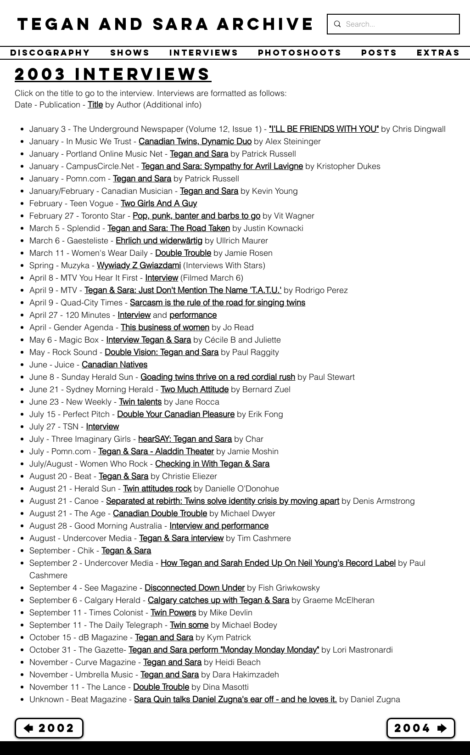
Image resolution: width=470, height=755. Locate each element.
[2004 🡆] (420, 728)
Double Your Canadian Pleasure (176, 414)
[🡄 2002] (49, 728)
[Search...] (393, 24)
